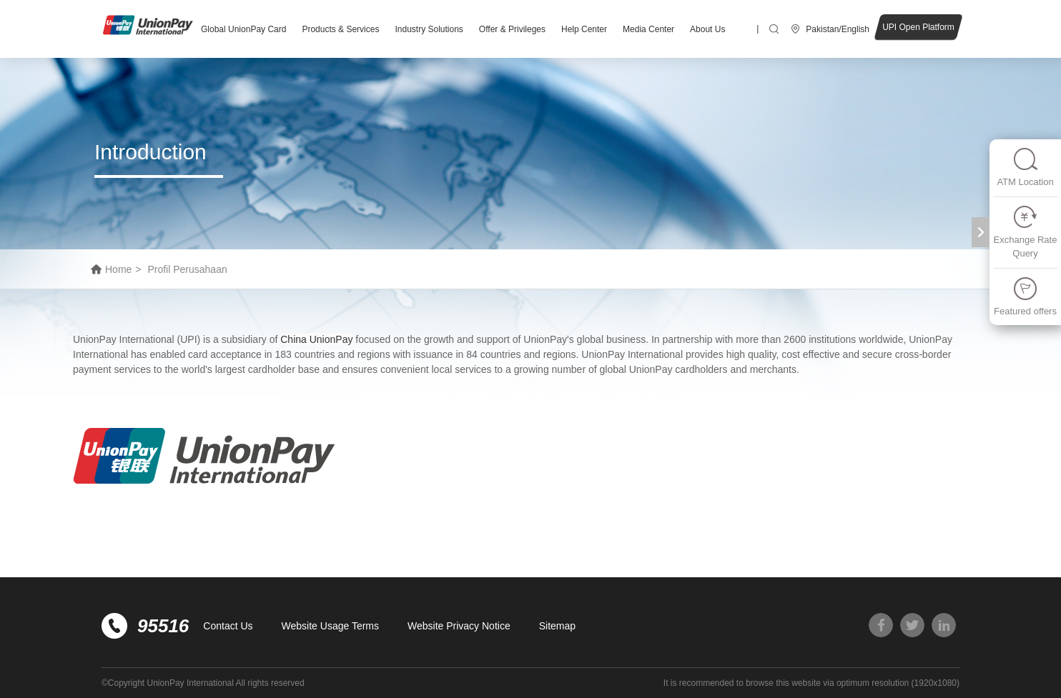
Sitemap (557, 626)
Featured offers (1025, 296)
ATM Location (1025, 166)
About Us (707, 29)
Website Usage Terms (330, 626)
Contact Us (227, 626)
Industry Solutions (429, 29)
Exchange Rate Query (1025, 231)
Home (118, 269)
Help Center (584, 29)
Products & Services (340, 29)
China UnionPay (316, 339)
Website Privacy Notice (459, 626)
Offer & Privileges (512, 29)
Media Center (648, 29)
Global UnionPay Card (243, 29)
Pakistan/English (837, 29)
